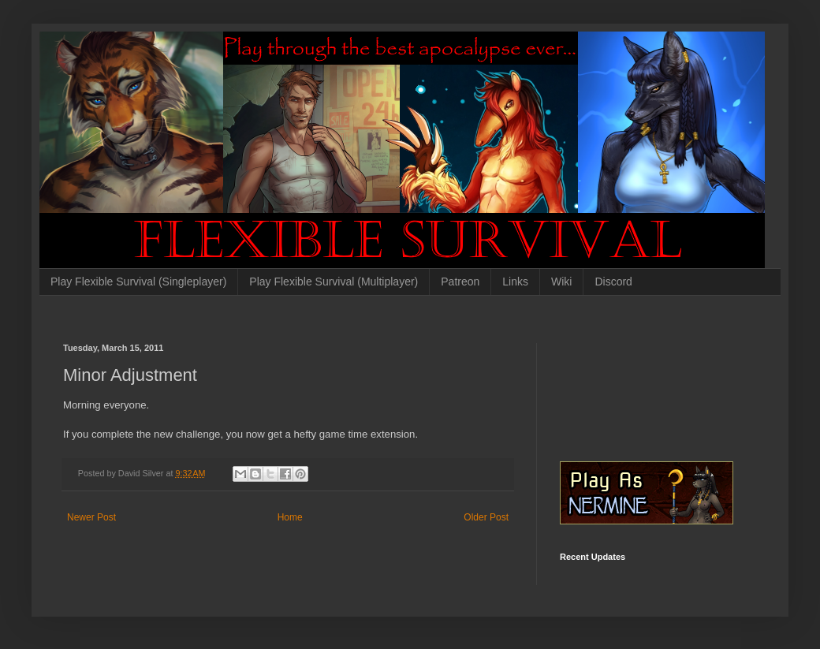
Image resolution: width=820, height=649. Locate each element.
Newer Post (91, 517)
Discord (613, 281)
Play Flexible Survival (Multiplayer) (333, 281)
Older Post (486, 517)
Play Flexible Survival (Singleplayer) (138, 281)
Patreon (460, 281)
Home (290, 517)
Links (515, 281)
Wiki (561, 281)
